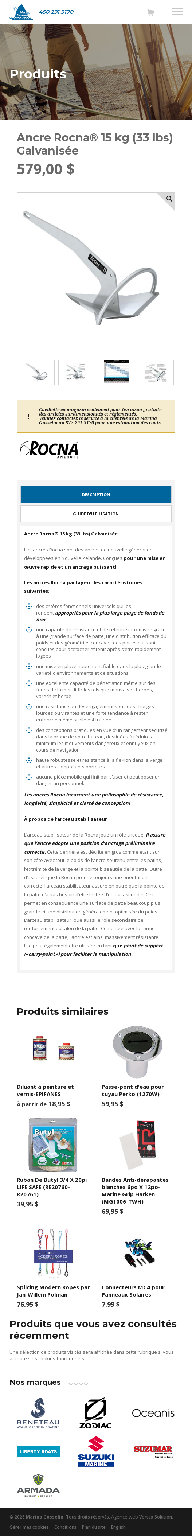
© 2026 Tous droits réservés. (59, 1517)
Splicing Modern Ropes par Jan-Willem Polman (53, 1290)
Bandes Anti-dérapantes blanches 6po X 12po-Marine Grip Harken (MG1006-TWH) (135, 1190)
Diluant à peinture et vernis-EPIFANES (45, 1090)
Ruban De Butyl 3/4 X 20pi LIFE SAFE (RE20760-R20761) (52, 1187)
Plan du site (94, 1527)
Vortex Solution (155, 1517)
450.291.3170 (56, 11)
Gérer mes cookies (29, 1527)
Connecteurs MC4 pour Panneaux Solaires (133, 1290)
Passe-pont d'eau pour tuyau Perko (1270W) (133, 1090)
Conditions (65, 1527)
